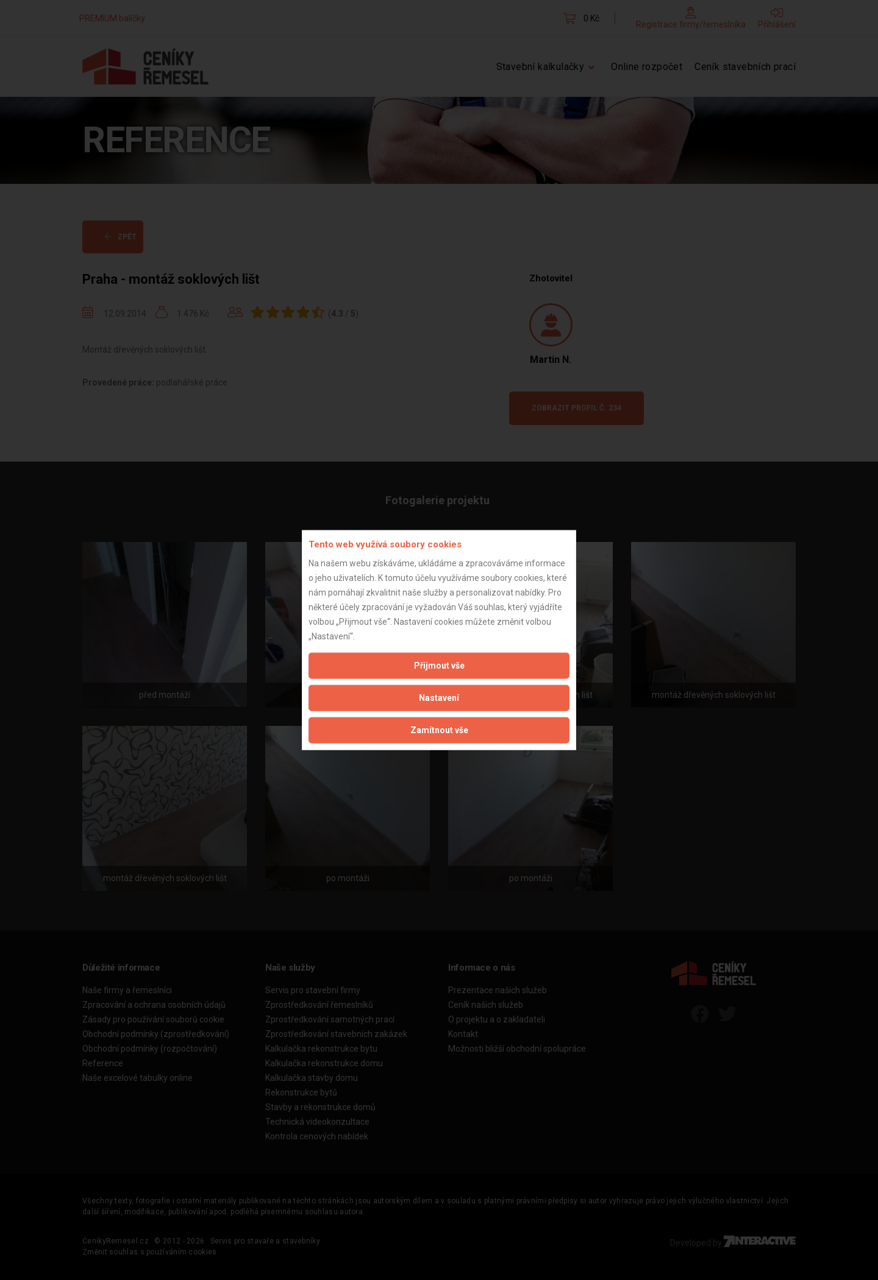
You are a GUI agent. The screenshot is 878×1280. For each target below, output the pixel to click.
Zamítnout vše (439, 729)
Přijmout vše (439, 665)
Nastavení (439, 697)
